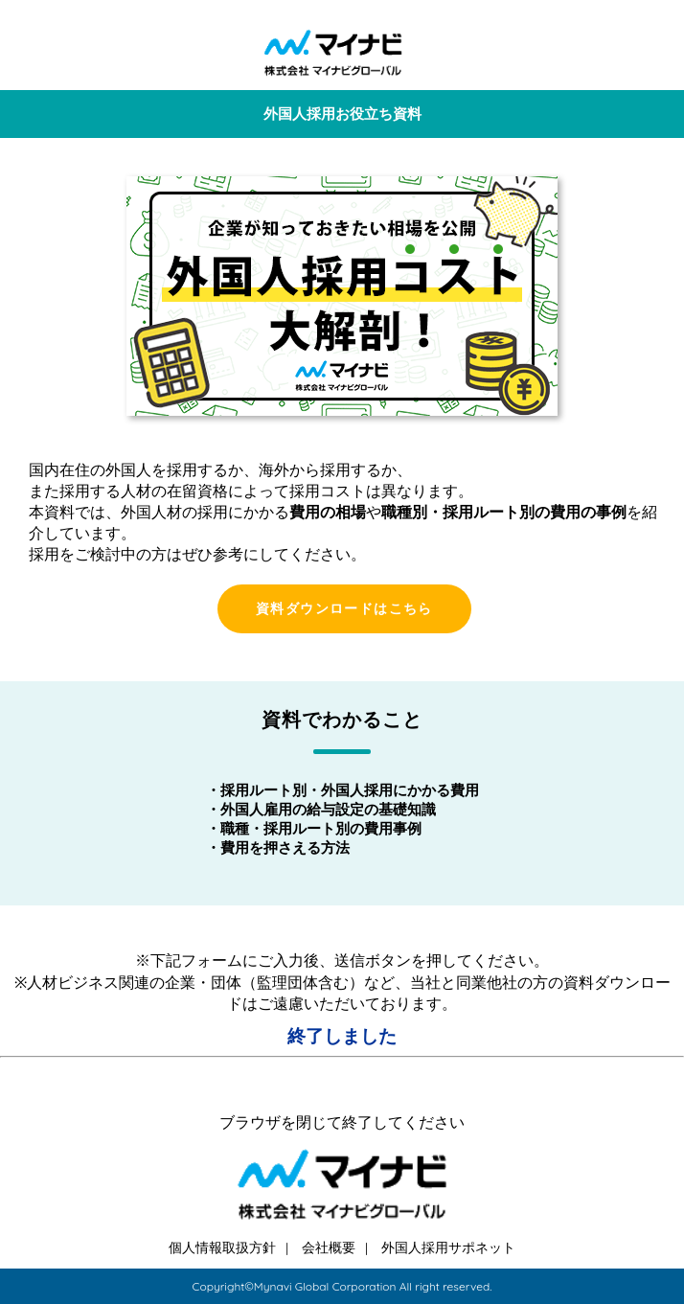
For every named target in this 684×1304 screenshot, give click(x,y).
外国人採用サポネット (448, 1247)
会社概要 (328, 1247)
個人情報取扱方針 (222, 1247)
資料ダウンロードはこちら (344, 608)
